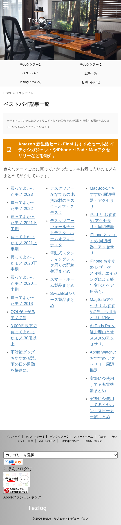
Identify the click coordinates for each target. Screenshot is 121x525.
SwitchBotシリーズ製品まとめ (63, 299)
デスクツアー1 (30, 64)
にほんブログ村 (17, 469)
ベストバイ (30, 73)
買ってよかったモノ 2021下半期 (24, 222)
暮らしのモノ (47, 441)
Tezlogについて (30, 82)
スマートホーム (83, 436)
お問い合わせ (90, 82)
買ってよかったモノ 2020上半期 (24, 283)
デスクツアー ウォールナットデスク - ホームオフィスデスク (62, 232)
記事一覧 (91, 73)
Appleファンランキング (22, 497)
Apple (102, 436)
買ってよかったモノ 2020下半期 (24, 263)
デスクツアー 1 (35, 436)
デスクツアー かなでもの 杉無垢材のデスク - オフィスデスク (63, 200)
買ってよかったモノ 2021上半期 (24, 243)
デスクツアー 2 (90, 64)
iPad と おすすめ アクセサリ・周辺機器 (103, 220)
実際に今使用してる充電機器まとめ (102, 384)
